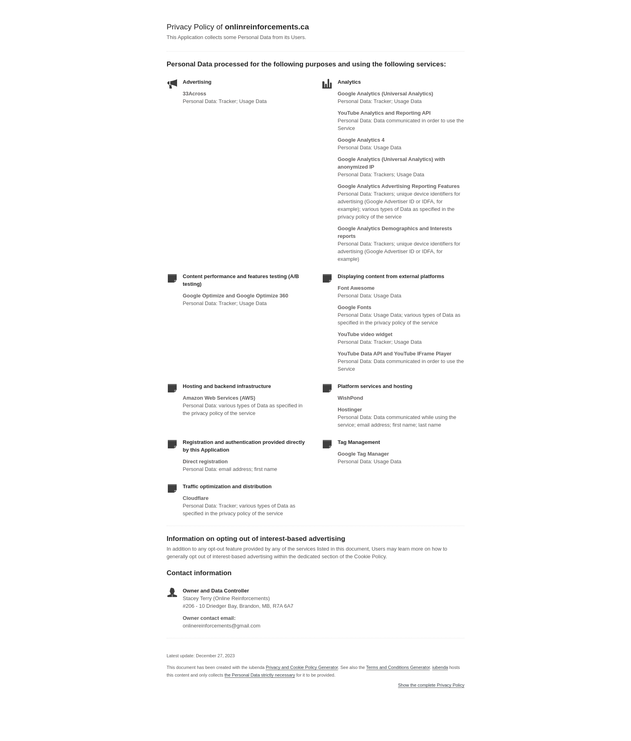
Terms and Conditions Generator (398, 667)
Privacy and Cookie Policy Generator (302, 667)
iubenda (440, 667)
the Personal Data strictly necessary (260, 675)
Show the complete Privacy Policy (431, 685)
